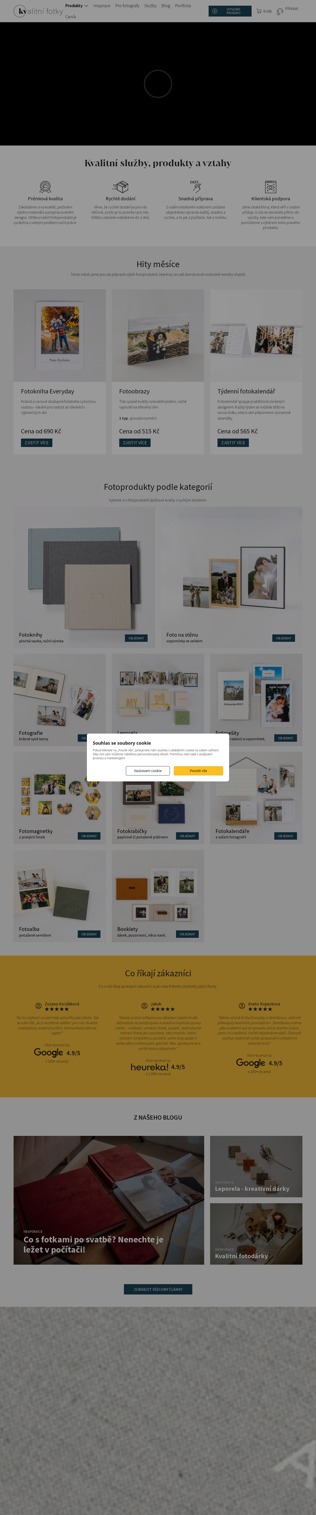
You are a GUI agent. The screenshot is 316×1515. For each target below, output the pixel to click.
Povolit (198, 770)
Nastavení (148, 770)
